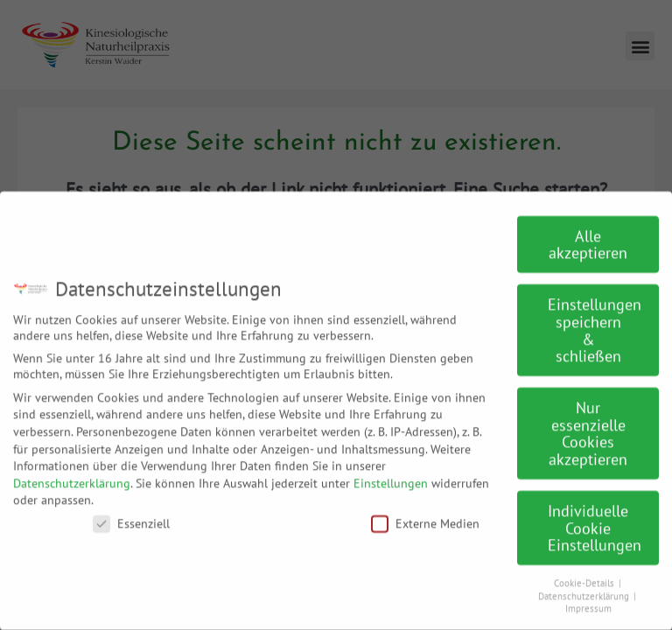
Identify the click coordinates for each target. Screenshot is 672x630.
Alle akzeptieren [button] (588, 234)
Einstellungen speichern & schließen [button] (594, 319)
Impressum (588, 598)
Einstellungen (391, 472)
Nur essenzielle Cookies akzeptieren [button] (588, 422)
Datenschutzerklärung (71, 472)
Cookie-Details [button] (585, 572)
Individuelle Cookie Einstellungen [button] (594, 517)
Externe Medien (425, 513)
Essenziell (131, 513)
